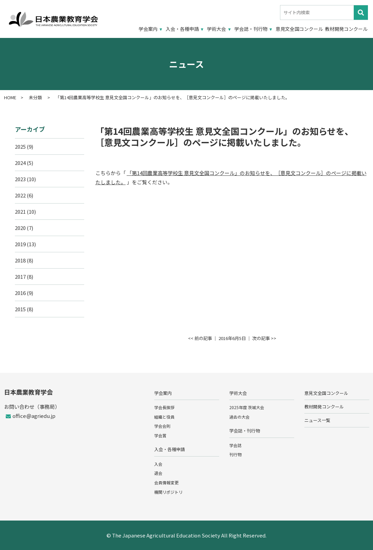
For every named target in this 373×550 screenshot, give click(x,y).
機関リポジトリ (168, 492)
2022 (20, 195)
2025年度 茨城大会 (246, 407)
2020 (20, 227)
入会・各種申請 (182, 28)
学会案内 (148, 28)
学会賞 (160, 435)
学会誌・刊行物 (250, 28)
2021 (20, 211)
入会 (158, 464)
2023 (20, 179)
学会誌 (235, 445)
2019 (20, 244)
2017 (20, 276)
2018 (20, 260)
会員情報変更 (166, 482)
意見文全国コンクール (299, 28)
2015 (20, 309)
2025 (20, 146)
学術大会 (216, 28)
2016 (20, 292)
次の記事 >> (264, 338)
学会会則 (162, 426)
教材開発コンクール (346, 28)
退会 (158, 473)
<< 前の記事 (200, 338)
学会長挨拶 (164, 407)
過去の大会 (239, 417)
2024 (20, 162)
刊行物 (235, 454)
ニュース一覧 (317, 420)
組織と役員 (164, 417)
